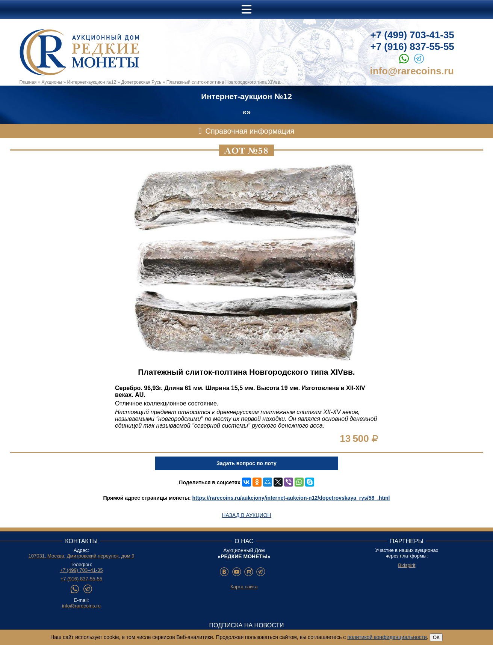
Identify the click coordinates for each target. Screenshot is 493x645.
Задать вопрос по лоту (246, 463)
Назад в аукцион (246, 515)
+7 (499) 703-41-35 (412, 35)
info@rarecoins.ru (412, 71)
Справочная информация (250, 131)
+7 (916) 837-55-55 (412, 46)
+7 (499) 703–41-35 (81, 570)
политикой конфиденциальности (387, 637)
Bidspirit (406, 565)
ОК (436, 637)
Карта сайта (243, 586)
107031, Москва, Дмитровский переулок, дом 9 (81, 556)
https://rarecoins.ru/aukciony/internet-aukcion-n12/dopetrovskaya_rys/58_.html (291, 498)
